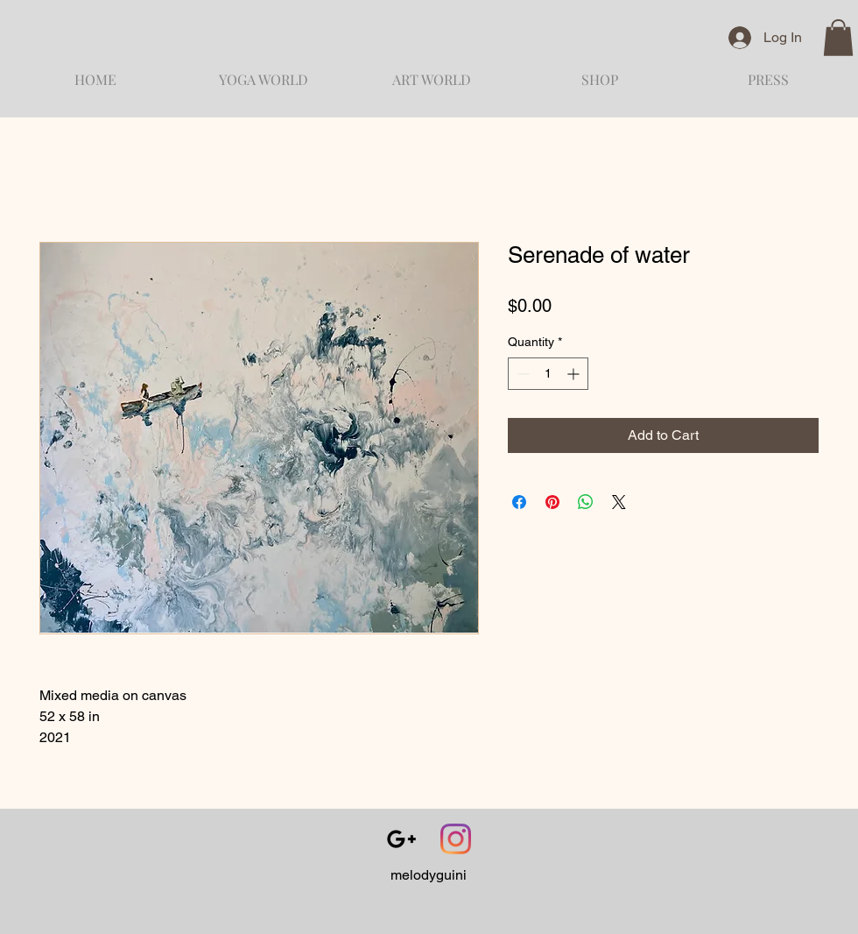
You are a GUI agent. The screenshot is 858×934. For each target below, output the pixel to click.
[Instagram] (455, 839)
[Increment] (575, 373)
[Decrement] (521, 373)
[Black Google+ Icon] (401, 839)
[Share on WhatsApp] (585, 502)
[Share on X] (618, 502)
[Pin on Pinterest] (552, 502)
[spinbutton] (548, 373)
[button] (838, 37)
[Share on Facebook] (519, 502)
